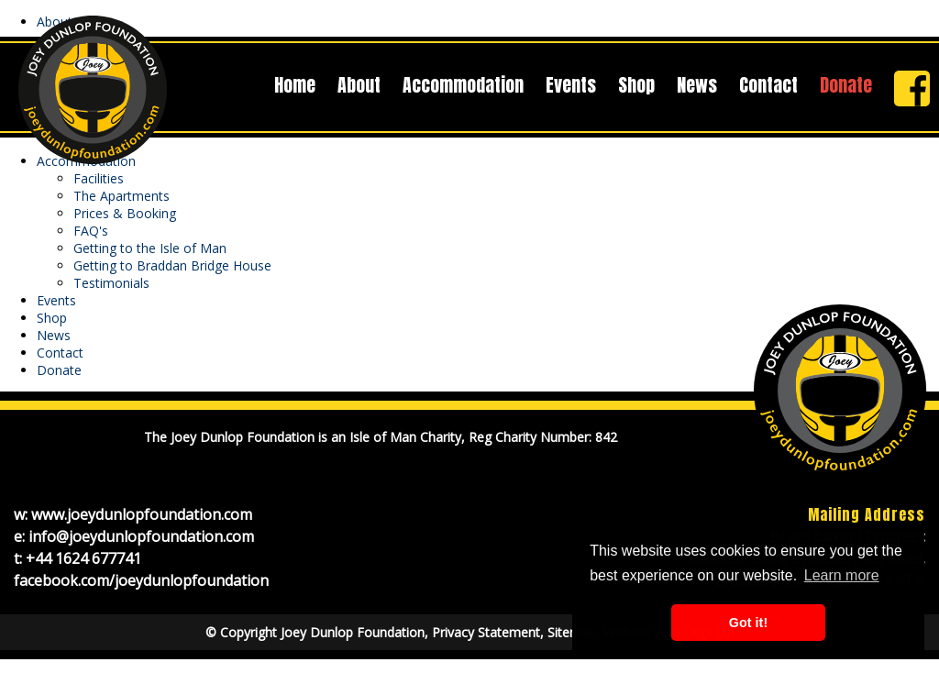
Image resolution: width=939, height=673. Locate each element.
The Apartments (121, 195)
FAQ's (90, 230)
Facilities (98, 178)
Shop (636, 85)
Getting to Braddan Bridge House (172, 265)
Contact (768, 85)
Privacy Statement (486, 632)
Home (294, 85)
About (359, 85)
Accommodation (463, 85)
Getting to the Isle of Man (149, 248)
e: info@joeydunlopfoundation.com (134, 536)
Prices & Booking (124, 213)
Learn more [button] (841, 575)
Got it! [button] (748, 622)
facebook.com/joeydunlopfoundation (141, 580)
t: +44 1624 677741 (77, 558)
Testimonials (111, 283)
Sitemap (571, 632)
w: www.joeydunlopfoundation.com (133, 514)
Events (571, 85)
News (697, 85)
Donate (846, 85)
